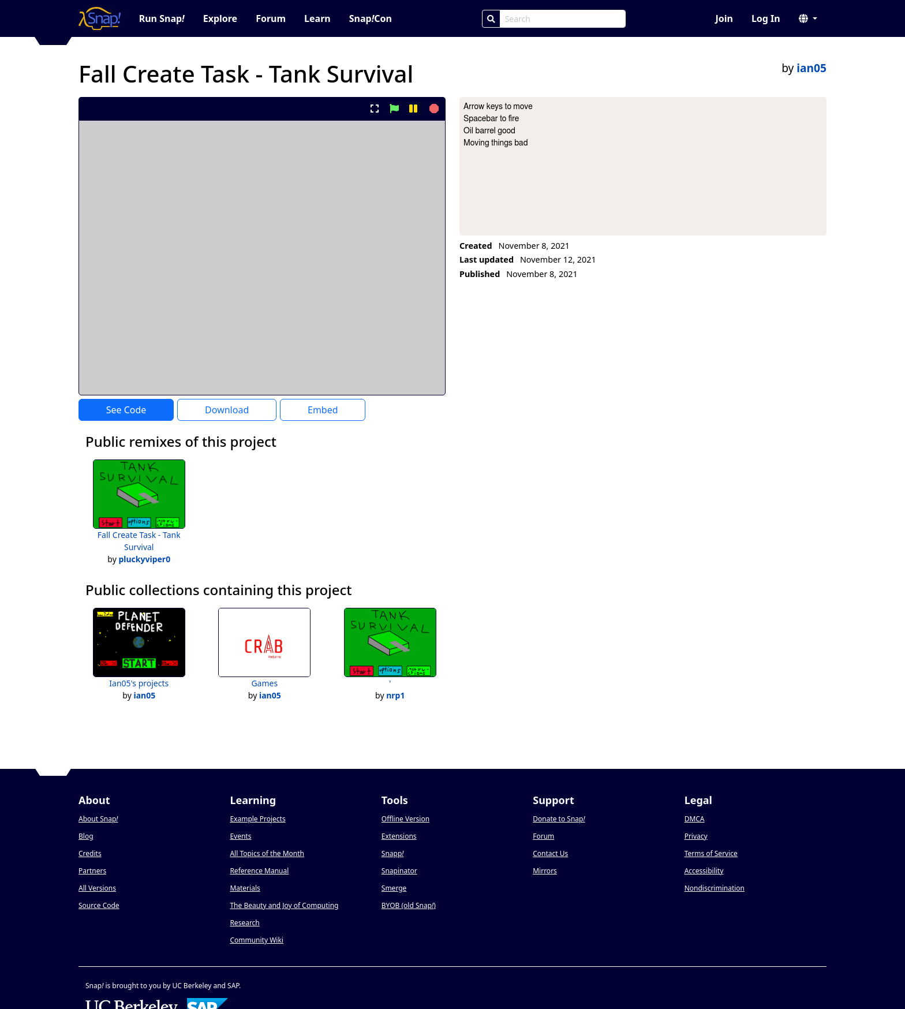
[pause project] (413, 108)
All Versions (97, 888)
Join (723, 18)
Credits (90, 853)
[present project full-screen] (375, 108)
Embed (323, 409)
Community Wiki (256, 940)
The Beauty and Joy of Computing (284, 905)
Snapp (393, 853)
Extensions (399, 836)
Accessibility (704, 871)
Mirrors (545, 871)
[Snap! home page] (99, 18)
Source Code (98, 905)
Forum (271, 18)
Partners (92, 871)
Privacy (696, 836)
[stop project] (432, 108)
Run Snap (162, 18)
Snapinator (399, 871)
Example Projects (257, 819)
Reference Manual (259, 871)
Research (244, 923)
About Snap (98, 819)
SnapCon (370, 18)
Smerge (394, 888)
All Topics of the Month (267, 853)
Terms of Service (711, 853)
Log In (765, 18)
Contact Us (550, 853)
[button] (808, 18)
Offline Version (405, 819)
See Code (126, 409)
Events (240, 836)
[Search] (491, 19)
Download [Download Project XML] (227, 409)
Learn (317, 18)
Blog (86, 836)
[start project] (394, 108)
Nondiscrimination (715, 888)
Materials (245, 888)
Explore (220, 18)
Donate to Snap (559, 819)
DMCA (695, 819)
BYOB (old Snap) (409, 905)
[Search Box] (563, 19)
